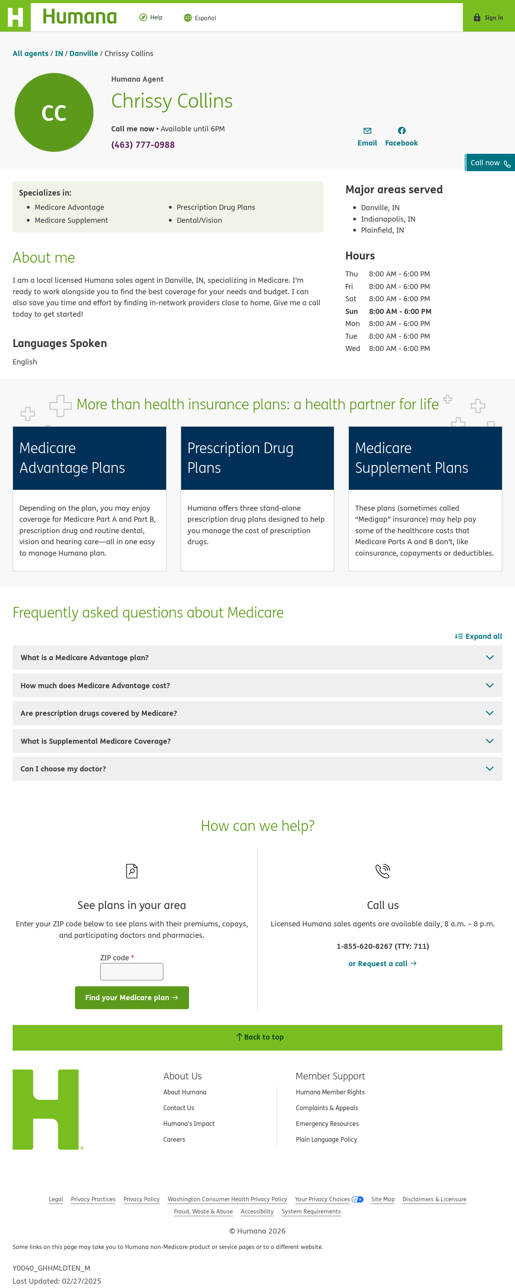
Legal (56, 1199)
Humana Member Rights (330, 1092)
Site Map (383, 1199)
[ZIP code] (131, 971)
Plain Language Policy (326, 1139)
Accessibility (257, 1211)
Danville (83, 53)
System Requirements (311, 1211)
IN (59, 53)
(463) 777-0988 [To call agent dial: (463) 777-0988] (143, 144)
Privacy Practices (93, 1199)
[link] (367, 137)
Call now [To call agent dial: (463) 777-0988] (491, 162)
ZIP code (117, 957)
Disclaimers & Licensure (434, 1199)
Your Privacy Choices (322, 1199)
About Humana (184, 1092)
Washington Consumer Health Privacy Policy (227, 1199)
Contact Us (178, 1107)
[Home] (64, 17)
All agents (31, 53)
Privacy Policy (142, 1199)
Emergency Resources (327, 1123)
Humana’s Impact (189, 1123)
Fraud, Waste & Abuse (203, 1211)
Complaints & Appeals (327, 1107)
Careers (174, 1139)
